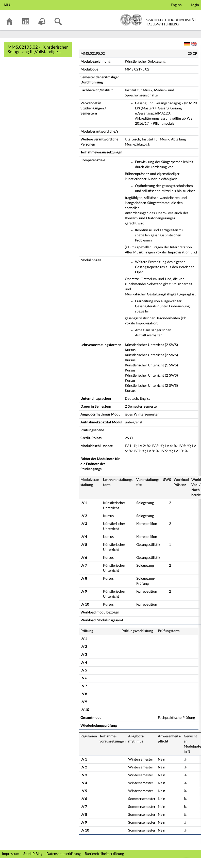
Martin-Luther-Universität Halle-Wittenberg (158, 19)
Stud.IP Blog (32, 854)
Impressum (10, 854)
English (176, 5)
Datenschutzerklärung (63, 854)
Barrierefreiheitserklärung (104, 854)
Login (195, 5)
